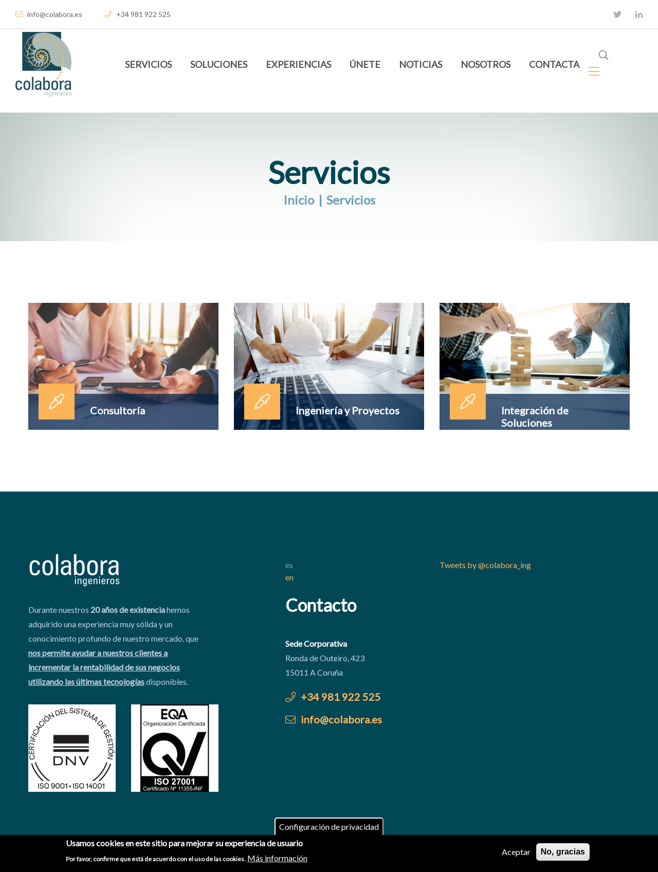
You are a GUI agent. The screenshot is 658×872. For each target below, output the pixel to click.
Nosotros (485, 64)
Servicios (148, 64)
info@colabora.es (48, 14)
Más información (277, 859)
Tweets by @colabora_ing (485, 565)
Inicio (298, 199)
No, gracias (563, 853)
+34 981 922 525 (137, 14)
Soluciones (218, 64)
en (289, 577)
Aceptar (516, 853)
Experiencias (298, 64)
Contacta (554, 64)
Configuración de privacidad (329, 828)
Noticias (420, 64)
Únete (365, 64)
